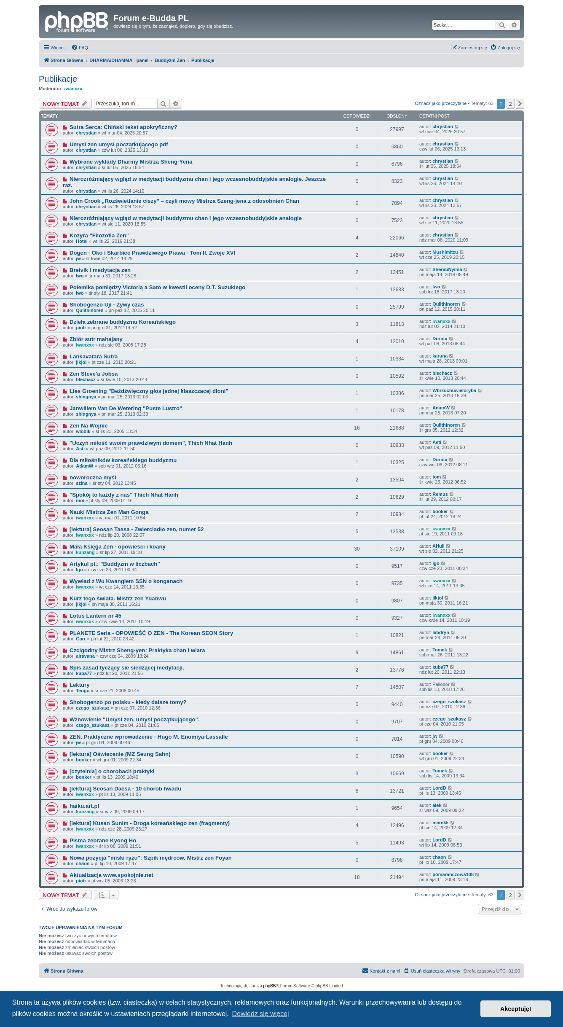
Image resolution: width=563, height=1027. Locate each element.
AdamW (441, 407)
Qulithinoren (89, 310)
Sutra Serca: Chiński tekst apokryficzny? (123, 127)
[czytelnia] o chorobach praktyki (112, 771)
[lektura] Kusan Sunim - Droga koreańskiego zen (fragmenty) (150, 823)
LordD (439, 787)
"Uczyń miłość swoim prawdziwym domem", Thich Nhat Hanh (151, 443)
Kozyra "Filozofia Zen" (99, 235)
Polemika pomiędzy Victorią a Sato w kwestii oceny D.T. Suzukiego (158, 287)
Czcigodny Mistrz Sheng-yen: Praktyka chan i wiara (137, 650)
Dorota (439, 338)
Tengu (82, 690)
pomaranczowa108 (453, 874)
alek (436, 805)
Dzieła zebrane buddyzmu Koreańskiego (123, 322)
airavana (85, 656)
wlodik (83, 431)
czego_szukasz (92, 707)
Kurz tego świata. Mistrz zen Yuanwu (118, 598)
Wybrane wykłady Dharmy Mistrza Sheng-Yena (131, 162)
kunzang (85, 552)
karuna (440, 355)
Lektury (80, 685)
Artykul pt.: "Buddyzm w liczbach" (115, 564)
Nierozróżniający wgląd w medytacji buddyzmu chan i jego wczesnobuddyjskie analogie (186, 218)
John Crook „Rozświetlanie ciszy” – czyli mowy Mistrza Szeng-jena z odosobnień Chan (184, 201)
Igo (79, 569)
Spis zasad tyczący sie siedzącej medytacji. (127, 667)
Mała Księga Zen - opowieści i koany (118, 546)
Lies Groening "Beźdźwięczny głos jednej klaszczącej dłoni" (149, 391)
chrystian (86, 132)
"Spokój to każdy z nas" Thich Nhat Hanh (124, 495)
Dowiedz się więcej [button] (260, 1013)
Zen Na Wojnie (89, 425)
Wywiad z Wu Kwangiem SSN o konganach (126, 581)
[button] (520, 104)
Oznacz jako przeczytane (440, 103)
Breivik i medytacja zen (100, 270)
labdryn (440, 632)
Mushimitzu (445, 252)
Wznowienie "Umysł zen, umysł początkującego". (135, 719)
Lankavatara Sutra (94, 356)
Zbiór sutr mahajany (96, 339)
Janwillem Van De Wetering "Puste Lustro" (126, 408)
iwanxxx (73, 88)
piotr (81, 327)
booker (440, 511)
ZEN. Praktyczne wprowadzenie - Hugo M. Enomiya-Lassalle (149, 737)
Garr (81, 638)
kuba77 (84, 673)
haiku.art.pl (84, 806)
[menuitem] (79, 48)
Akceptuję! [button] (515, 1008)
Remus (440, 494)
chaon (82, 863)
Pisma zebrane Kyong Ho (103, 840)
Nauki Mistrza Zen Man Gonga (109, 512)
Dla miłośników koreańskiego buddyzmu (123, 460)
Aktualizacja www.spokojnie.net (111, 875)
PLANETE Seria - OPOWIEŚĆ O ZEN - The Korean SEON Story (151, 633)
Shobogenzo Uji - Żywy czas (107, 304)
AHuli (438, 545)
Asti (80, 448)
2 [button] (510, 104)
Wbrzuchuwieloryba (454, 390)
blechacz (85, 379)
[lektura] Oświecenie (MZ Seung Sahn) (120, 754)
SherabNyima (447, 269)
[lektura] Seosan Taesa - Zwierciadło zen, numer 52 (137, 529)
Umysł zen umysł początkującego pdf (119, 144)
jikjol (81, 362)
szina (82, 483)
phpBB (269, 986)
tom (436, 476)
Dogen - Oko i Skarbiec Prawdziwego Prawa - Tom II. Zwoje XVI (152, 253)
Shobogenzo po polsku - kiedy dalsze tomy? (128, 702)
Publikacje (58, 78)
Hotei (82, 241)
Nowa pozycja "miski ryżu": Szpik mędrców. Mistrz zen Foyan (151, 858)
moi (80, 500)
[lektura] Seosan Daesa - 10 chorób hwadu (125, 788)
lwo (79, 275)
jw (78, 258)
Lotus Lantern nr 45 (95, 616)
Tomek (439, 649)
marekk (440, 822)
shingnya (86, 396)
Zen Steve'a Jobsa (94, 374)
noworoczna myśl (93, 477)
